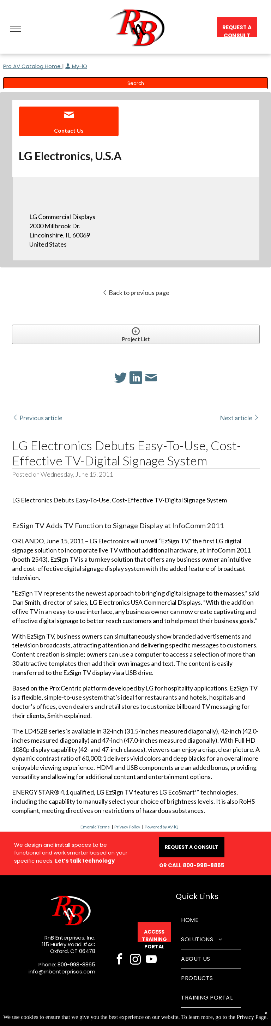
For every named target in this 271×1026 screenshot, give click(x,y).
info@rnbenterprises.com (62, 971)
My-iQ (76, 66)
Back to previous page (135, 292)
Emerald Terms (95, 826)
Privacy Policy (127, 826)
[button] (15, 29)
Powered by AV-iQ (162, 826)
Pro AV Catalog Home (32, 66)
